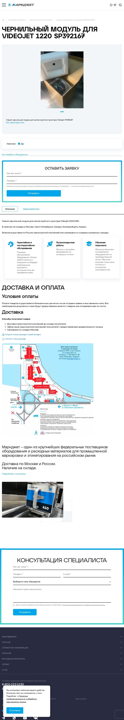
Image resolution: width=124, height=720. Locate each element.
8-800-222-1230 (96, 5)
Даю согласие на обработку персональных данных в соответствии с (63, 607)
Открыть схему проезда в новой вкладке (24, 337)
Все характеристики (15, 122)
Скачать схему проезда (15, 341)
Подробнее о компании (14, 476)
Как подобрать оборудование (17, 154)
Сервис (6, 667)
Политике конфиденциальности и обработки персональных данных (21, 698)
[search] (120, 6)
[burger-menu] (4, 6)
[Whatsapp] (109, 5)
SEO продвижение (104, 702)
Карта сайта (80, 702)
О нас (5, 673)
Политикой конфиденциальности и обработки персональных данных (86, 607)
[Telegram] (114, 5)
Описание (10, 211)
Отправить (33, 194)
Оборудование (10, 640)
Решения (7, 656)
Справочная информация (17, 651)
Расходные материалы (15, 662)
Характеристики (33, 211)
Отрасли (7, 645)
